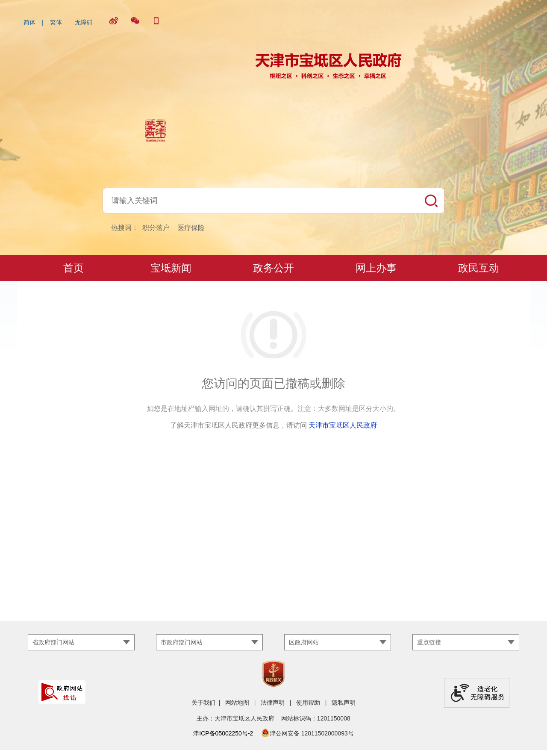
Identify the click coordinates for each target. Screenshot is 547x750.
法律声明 (273, 702)
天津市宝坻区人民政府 (343, 425)
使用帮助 (308, 702)
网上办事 (376, 268)
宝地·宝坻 (69, 293)
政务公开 (273, 268)
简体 (29, 22)
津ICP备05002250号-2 (223, 733)
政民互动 (478, 268)
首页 (73, 268)
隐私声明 (344, 702)
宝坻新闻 (170, 268)
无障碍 (84, 22)
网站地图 (237, 702)
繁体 (56, 22)
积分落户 (156, 227)
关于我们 (203, 702)
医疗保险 (191, 227)
